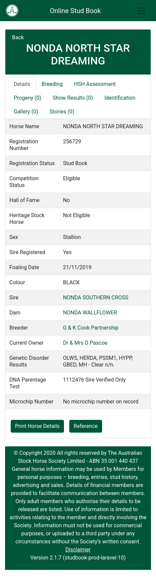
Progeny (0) (27, 98)
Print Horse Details (37, 426)
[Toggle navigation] (141, 10)
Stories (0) (62, 111)
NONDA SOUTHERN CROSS (95, 297)
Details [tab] (22, 84)
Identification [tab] (120, 98)
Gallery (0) (26, 111)
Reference (86, 426)
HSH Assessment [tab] (95, 84)
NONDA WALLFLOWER (90, 312)
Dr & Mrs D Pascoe (85, 343)
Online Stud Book (75, 11)
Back (18, 37)
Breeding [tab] (52, 84)
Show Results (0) (73, 98)
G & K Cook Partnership (91, 328)
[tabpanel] (78, 264)
